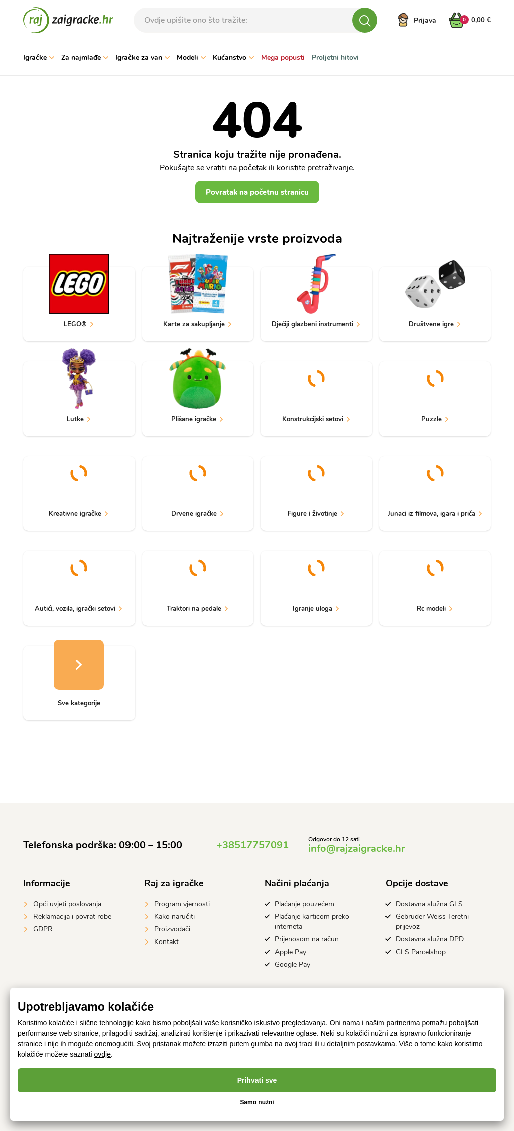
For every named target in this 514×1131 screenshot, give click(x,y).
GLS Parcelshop (421, 952)
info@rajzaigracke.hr (356, 848)
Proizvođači (172, 929)
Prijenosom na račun (307, 939)
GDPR (43, 929)
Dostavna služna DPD (430, 939)
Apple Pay (290, 952)
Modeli (191, 57)
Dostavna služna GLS (429, 904)
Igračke (38, 57)
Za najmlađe (84, 57)
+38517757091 (252, 845)
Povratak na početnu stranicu (257, 192)
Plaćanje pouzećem (304, 904)
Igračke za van (142, 57)
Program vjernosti (182, 904)
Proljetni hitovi (335, 57)
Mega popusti (283, 57)
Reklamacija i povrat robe (72, 916)
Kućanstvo (233, 57)
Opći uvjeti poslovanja (67, 904)
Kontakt (166, 942)
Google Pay (292, 964)
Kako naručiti (174, 916)
